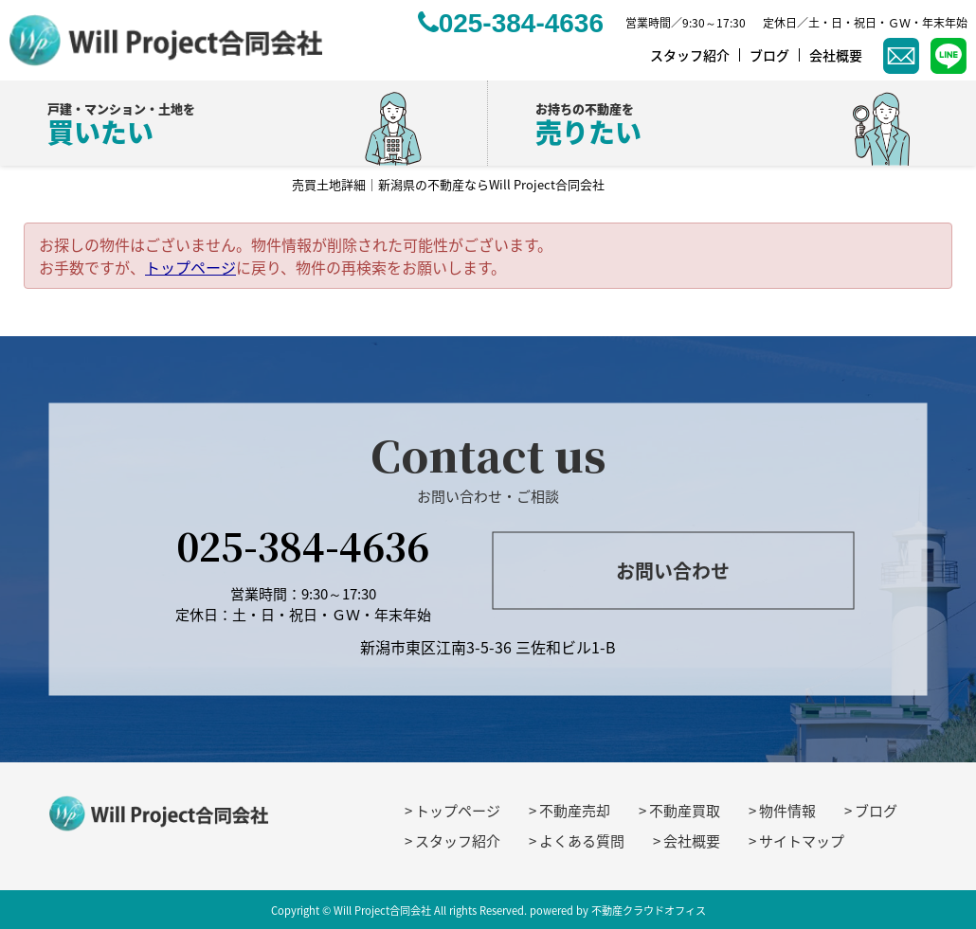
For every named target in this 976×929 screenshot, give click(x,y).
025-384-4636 (302, 544)
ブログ (876, 810)
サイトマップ (801, 841)
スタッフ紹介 (457, 841)
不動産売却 (574, 810)
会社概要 (691, 841)
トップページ (190, 267)
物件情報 (787, 810)
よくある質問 (581, 841)
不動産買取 (684, 810)
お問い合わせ (673, 570)
